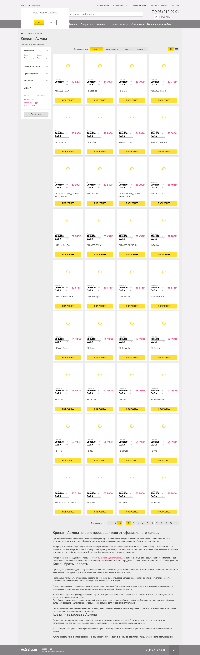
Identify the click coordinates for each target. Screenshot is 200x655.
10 (171, 523)
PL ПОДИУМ (60, 142)
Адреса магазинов (159, 5)
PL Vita (154, 451)
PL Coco (90, 348)
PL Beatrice (92, 91)
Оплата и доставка (121, 5)
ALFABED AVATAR (159, 142)
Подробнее (68, 100)
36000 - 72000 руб (31, 102)
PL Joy (90, 451)
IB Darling (155, 245)
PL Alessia (155, 502)
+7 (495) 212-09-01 (164, 12)
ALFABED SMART (158, 91)
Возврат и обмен (140, 5)
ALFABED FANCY (94, 245)
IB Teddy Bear (61, 348)
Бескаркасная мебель (159, 24)
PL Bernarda (124, 348)
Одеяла (101, 24)
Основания (137, 24)
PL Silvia (123, 91)
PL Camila (123, 451)
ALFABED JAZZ (93, 194)
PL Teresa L (124, 502)
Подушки (86, 24)
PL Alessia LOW (158, 399)
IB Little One (124, 296)
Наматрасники (120, 24)
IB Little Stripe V (94, 296)
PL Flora (58, 451)
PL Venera (155, 348)
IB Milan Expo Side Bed (65, 296)
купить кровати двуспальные (107, 558)
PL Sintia (91, 502)
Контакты (175, 5)
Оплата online (103, 5)
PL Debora (91, 399)
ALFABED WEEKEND (128, 245)
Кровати (30, 34)
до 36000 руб (29, 100)
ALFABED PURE (125, 142)
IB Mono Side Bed (62, 245)
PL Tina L (59, 399)
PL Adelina (91, 142)
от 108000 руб (29, 105)
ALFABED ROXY (62, 91)
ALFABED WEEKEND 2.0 (65, 502)
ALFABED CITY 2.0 (127, 399)
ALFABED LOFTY (158, 194)
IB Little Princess (158, 296)
